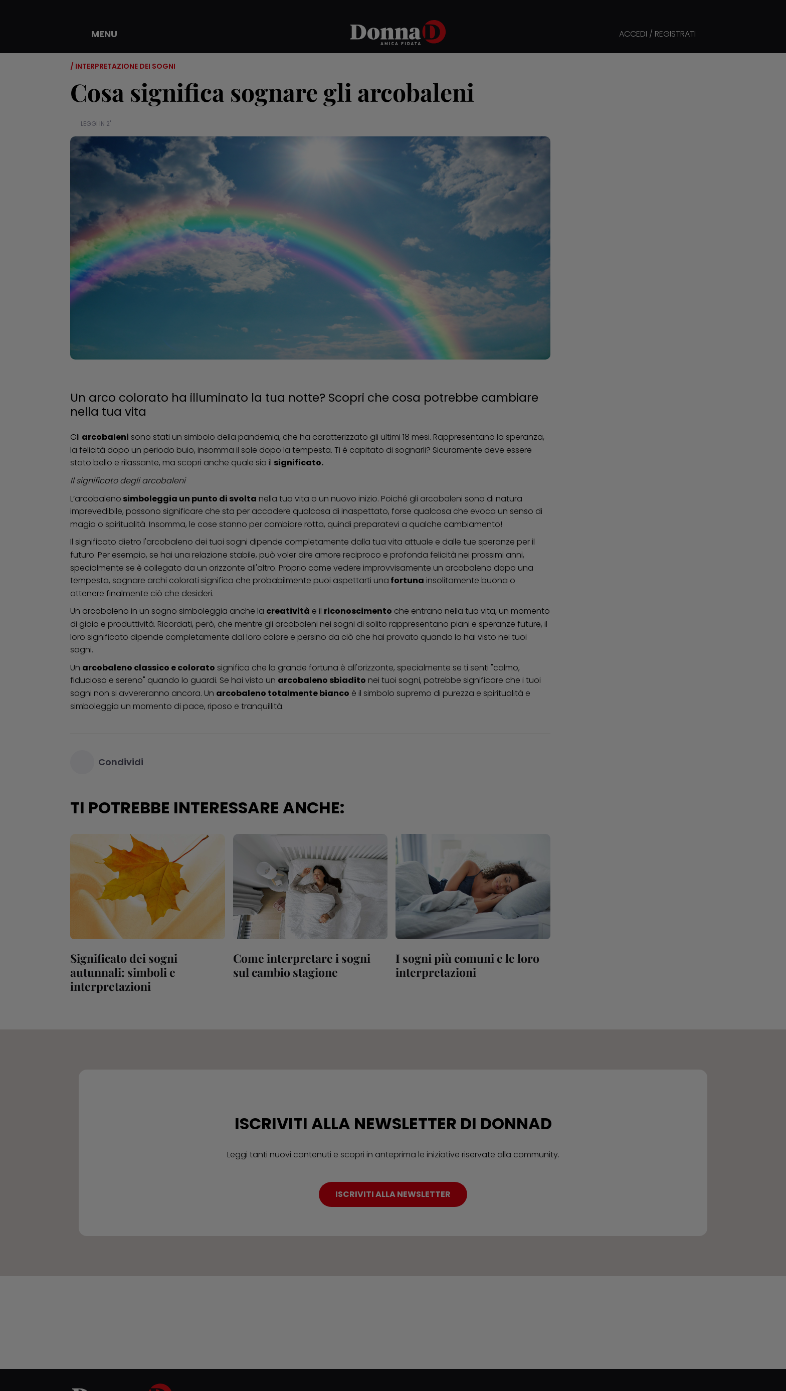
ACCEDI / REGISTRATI (657, 34)
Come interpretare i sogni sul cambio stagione (301, 965)
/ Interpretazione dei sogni (122, 66)
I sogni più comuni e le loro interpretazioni (467, 965)
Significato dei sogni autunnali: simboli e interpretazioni (123, 972)
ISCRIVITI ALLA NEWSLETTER (393, 1194)
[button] (97, 34)
